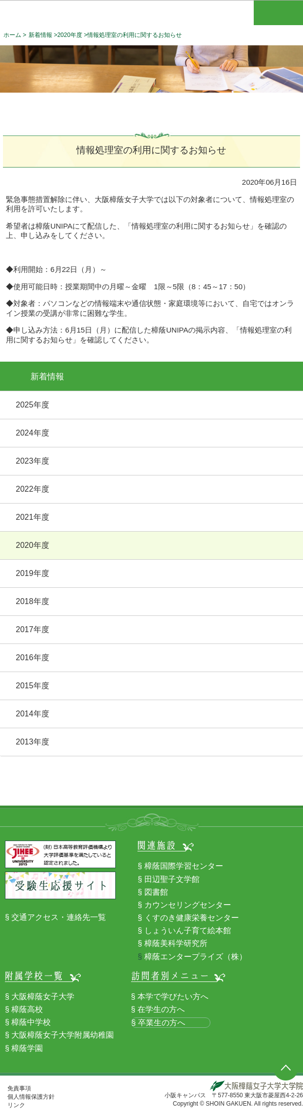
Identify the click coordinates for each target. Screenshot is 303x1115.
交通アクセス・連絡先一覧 (58, 917)
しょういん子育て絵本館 (187, 930)
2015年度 (32, 685)
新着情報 (40, 35)
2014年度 (32, 714)
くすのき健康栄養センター (191, 917)
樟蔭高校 (27, 1009)
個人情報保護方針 (31, 1096)
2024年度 (32, 433)
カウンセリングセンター (187, 905)
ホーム (12, 35)
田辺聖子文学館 (172, 879)
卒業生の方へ (161, 1022)
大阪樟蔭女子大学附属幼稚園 (62, 1035)
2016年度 (32, 657)
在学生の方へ (161, 1009)
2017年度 (32, 629)
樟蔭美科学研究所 (175, 943)
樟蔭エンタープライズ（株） (195, 956)
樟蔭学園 (27, 1048)
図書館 (156, 892)
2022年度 (32, 489)
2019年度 (32, 573)
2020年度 (69, 35)
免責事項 (19, 1088)
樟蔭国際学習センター (183, 866)
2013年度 (32, 742)
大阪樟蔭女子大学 (42, 996)
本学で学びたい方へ (172, 996)
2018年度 (32, 601)
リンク (16, 1105)
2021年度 (32, 517)
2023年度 (32, 461)
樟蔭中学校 (31, 1022)
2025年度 (32, 405)
